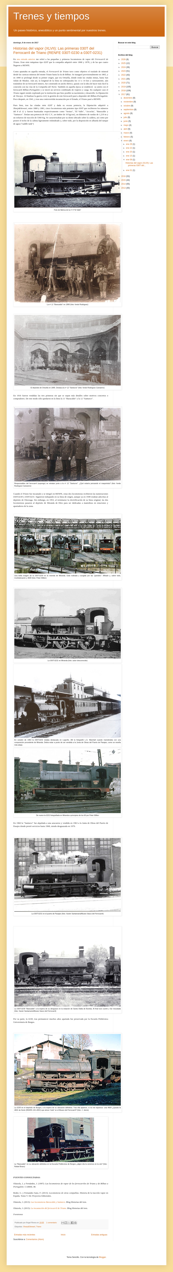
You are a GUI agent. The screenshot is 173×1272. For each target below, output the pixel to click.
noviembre (128, 102)
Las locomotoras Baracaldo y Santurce (48, 1202)
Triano (38, 1227)
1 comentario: (52, 1223)
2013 (123, 188)
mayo (126, 125)
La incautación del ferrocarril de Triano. (49, 1208)
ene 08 (129, 159)
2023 (123, 71)
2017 (123, 94)
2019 (123, 87)
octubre (127, 106)
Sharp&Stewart (29, 1227)
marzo (127, 133)
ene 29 (129, 144)
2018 (123, 90)
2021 (123, 79)
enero (126, 140)
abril (126, 129)
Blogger (102, 1257)
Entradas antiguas (99, 1235)
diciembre (128, 98)
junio (126, 121)
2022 (123, 75)
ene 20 (129, 152)
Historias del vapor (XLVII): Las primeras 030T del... (139, 164)
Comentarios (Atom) (35, 1239)
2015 (123, 180)
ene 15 (129, 156)
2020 (123, 83)
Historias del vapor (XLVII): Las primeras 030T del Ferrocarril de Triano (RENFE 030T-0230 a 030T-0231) (57, 50)
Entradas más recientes (24, 1235)
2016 (123, 176)
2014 (123, 184)
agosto (127, 113)
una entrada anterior (26, 59)
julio (126, 117)
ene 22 (129, 148)
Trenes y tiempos (51, 16)
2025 (123, 63)
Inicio (63, 1235)
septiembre (129, 109)
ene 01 (129, 170)
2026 (123, 59)
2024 (123, 67)
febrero (127, 137)
